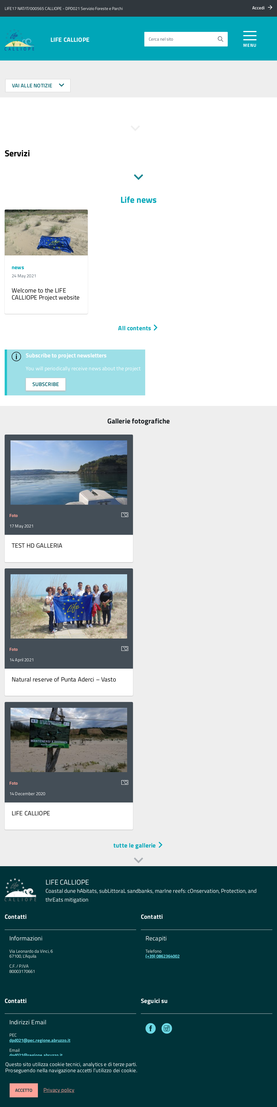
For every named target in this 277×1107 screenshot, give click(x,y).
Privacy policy (59, 1090)
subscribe (45, 384)
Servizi (17, 153)
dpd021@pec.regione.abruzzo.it (39, 1040)
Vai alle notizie (38, 85)
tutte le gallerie (138, 845)
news (18, 267)
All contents (138, 328)
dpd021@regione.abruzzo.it (35, 1055)
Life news (138, 199)
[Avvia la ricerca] (220, 39)
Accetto (23, 1090)
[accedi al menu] (250, 38)
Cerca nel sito (161, 39)
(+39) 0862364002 (162, 956)
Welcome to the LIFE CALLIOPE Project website (46, 294)
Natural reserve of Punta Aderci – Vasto (64, 679)
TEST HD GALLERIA (37, 545)
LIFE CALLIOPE (70, 40)
